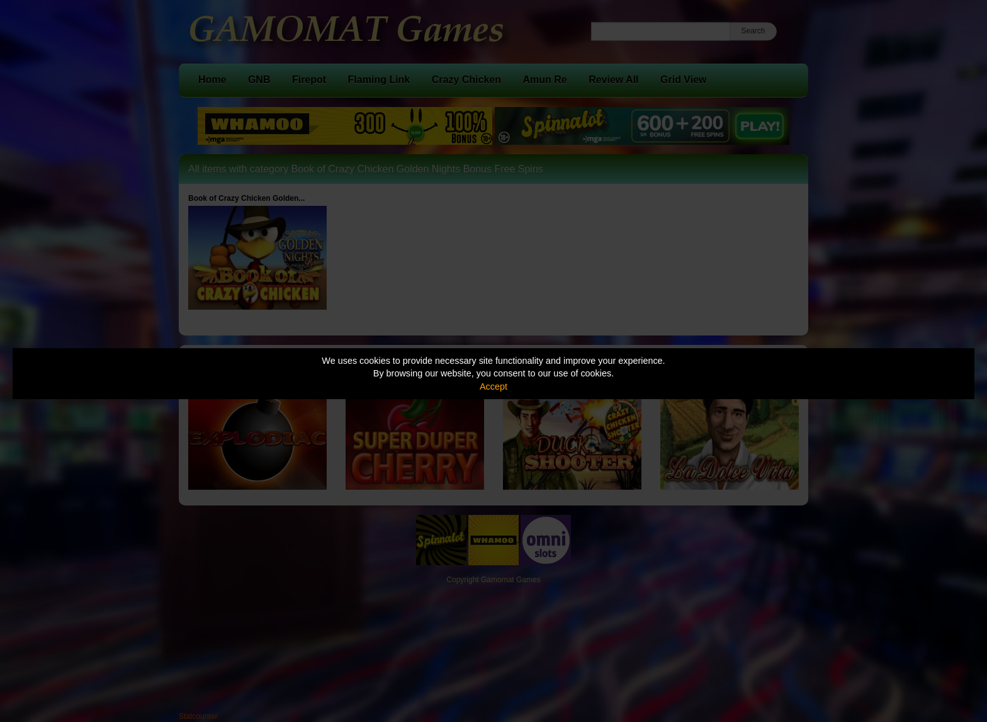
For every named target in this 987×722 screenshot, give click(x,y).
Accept (493, 386)
